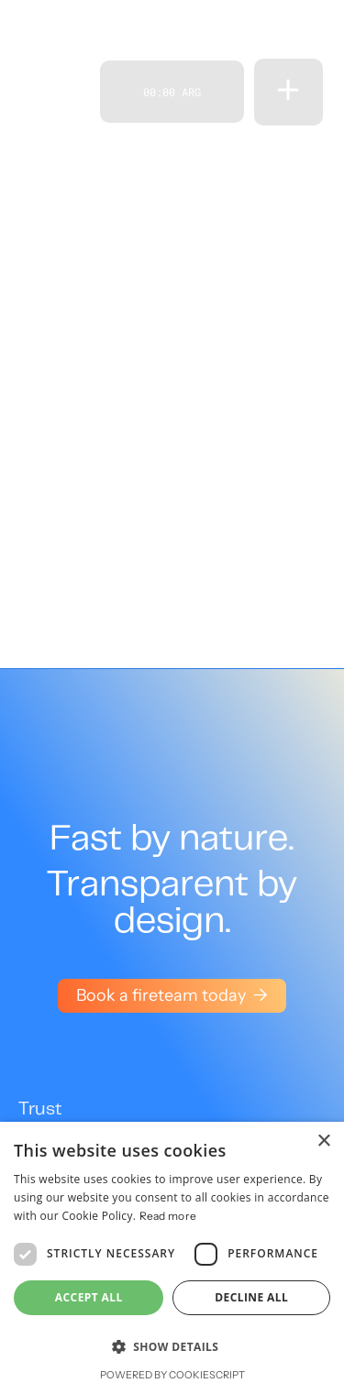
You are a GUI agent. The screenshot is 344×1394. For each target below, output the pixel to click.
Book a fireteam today (172, 995)
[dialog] (172, 1258)
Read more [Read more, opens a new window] (168, 1216)
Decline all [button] (251, 1297)
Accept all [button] (89, 1297)
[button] (288, 92)
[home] (54, 91)
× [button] (323, 1141)
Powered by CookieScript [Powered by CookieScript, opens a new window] (172, 1374)
